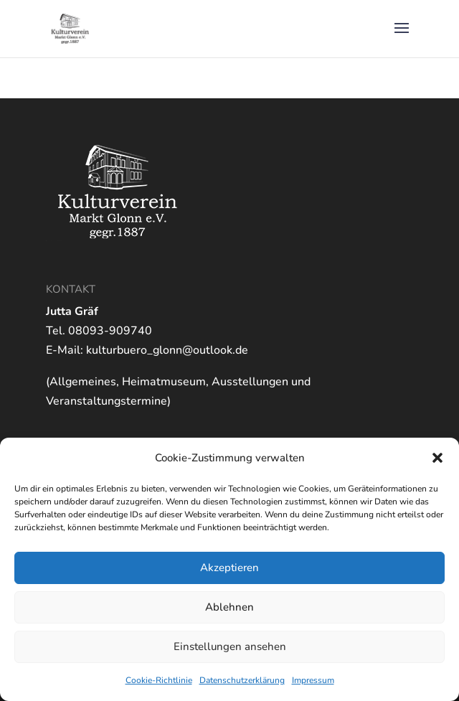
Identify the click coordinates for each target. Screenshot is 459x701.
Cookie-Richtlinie (159, 680)
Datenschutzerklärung (242, 680)
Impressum (313, 680)
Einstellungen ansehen (230, 646)
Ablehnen (229, 607)
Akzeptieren (229, 567)
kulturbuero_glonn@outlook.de (167, 350)
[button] (437, 458)
